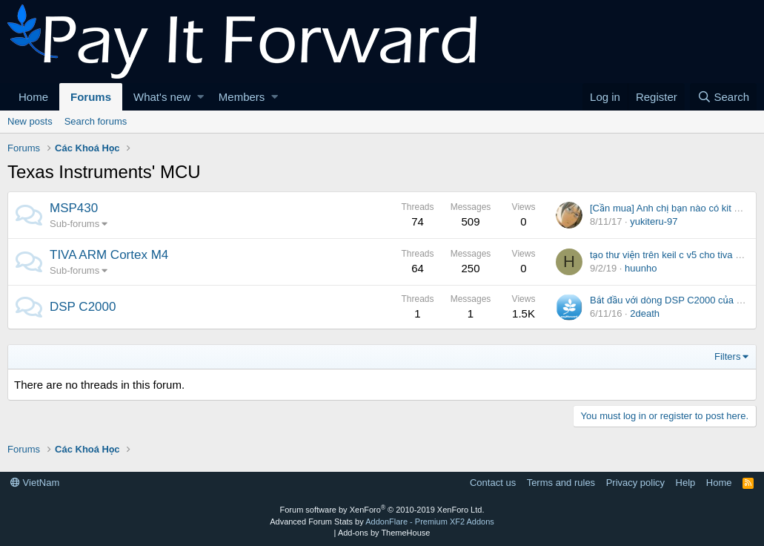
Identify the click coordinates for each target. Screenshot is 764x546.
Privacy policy (635, 482)
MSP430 (74, 208)
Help (686, 482)
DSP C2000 (83, 307)
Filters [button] (727, 356)
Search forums (95, 121)
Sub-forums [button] (74, 223)
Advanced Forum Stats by (382, 521)
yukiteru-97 (653, 221)
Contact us (493, 482)
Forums (90, 97)
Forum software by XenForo (382, 509)
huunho (641, 268)
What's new (161, 97)
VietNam (34, 482)
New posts (30, 121)
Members (242, 97)
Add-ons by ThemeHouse (384, 532)
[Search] (723, 97)
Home (33, 97)
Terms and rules (561, 482)
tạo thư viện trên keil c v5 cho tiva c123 (673, 254)
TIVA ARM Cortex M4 (109, 255)
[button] (200, 97)
